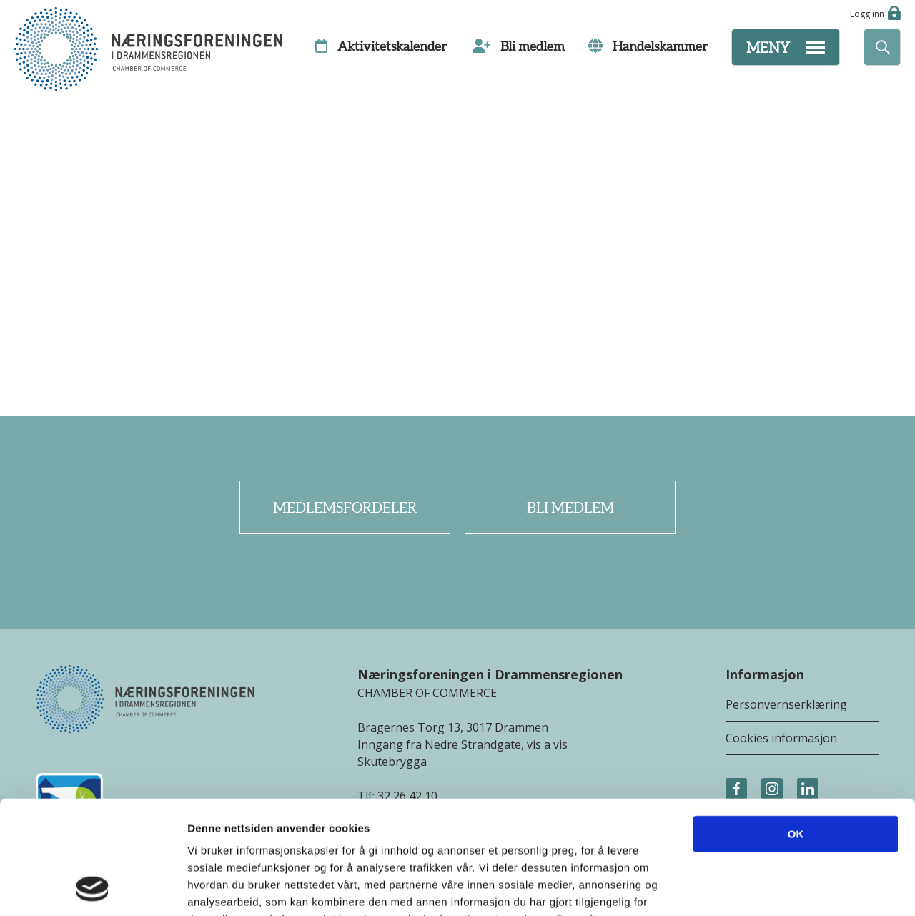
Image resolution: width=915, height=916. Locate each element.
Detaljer (761, 888)
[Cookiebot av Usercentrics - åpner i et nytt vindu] (92, 888)
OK (796, 728)
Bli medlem (570, 508)
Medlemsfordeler (345, 508)
